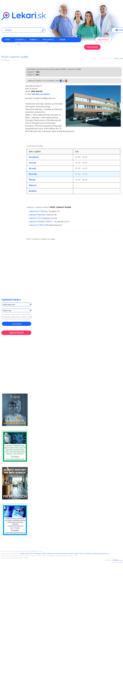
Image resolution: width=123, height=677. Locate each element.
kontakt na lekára (41, 94)
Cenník (62, 40)
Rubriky (34, 40)
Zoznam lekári (105, 58)
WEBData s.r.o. (117, 560)
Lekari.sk (93, 58)
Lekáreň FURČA (36, 225)
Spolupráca (48, 40)
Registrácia (103, 40)
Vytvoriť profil (16, 332)
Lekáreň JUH (35, 218)
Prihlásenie (92, 47)
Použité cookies (73, 553)
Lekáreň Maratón (37, 214)
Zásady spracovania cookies (57, 553)
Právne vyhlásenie (86, 553)
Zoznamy (20, 40)
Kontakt (9, 44)
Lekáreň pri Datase (38, 211)
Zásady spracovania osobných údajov (33, 553)
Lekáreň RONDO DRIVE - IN (42, 221)
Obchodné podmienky (101, 553)
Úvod (7, 40)
